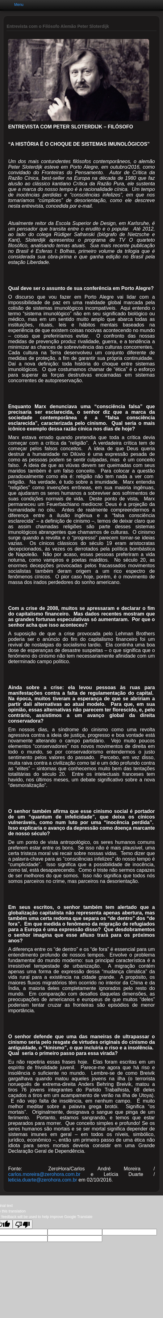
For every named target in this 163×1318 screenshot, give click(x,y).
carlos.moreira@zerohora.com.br (44, 1174)
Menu (18, 4)
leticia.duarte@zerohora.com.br (42, 1179)
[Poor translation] (22, 1224)
